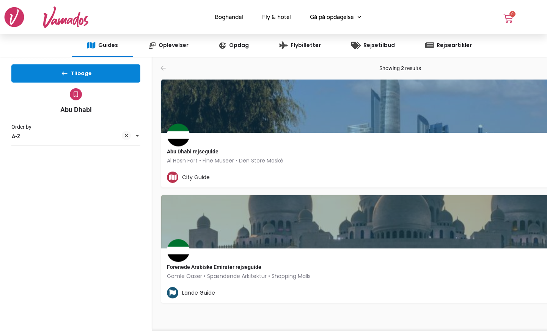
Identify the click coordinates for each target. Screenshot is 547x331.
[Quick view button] (286, 177)
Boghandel (229, 17)
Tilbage (76, 76)
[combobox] (75, 143)
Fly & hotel (276, 17)
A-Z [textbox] (71, 143)
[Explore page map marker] (443, 142)
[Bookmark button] (301, 177)
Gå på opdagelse (336, 17)
